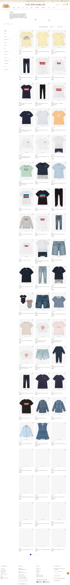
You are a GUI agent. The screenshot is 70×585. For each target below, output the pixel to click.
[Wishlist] (65, 5)
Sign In (10, 1)
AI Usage (37, 581)
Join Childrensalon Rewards (59, 572)
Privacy (34, 581)
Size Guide (2, 567)
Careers (37, 567)
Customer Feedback (4, 568)
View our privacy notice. (57, 570)
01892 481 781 (26, 575)
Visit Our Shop (38, 563)
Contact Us (2, 563)
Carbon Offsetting (4, 572)
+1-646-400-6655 (23, 572)
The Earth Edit (57, 575)
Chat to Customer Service (22, 564)
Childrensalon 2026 (18, 581)
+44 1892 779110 (25, 573)
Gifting (2, 571)
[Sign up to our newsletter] (68, 568)
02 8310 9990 (24, 570)
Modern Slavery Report (39, 571)
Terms (30, 581)
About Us (37, 564)
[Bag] (67, 5)
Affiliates (37, 568)
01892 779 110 (22, 569)
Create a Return (3, 564)
